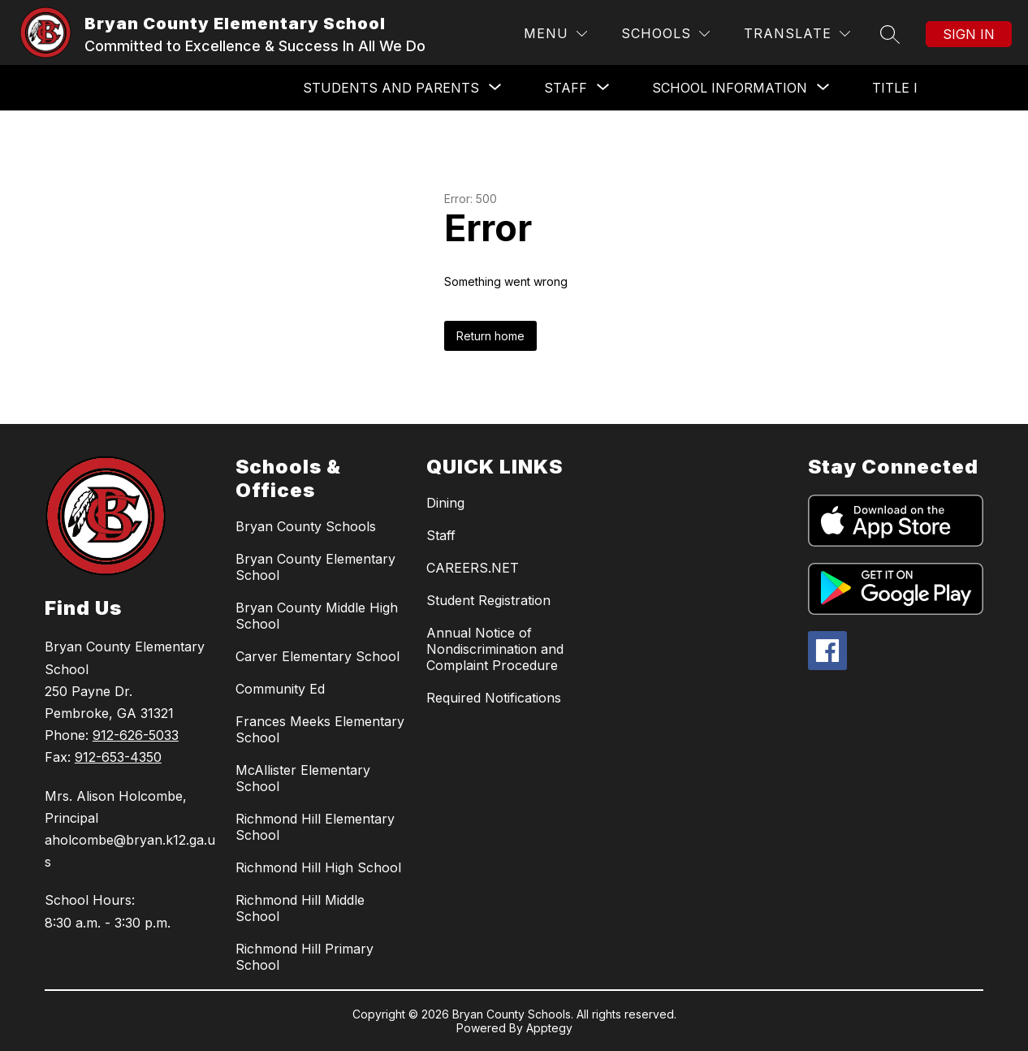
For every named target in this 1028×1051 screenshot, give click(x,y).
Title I (895, 88)
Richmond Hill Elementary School (315, 827)
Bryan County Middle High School (316, 615)
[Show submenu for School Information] (729, 87)
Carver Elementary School (317, 656)
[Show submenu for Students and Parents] (391, 87)
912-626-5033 (136, 735)
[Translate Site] (797, 34)
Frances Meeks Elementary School (319, 729)
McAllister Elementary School (302, 778)
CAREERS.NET (472, 568)
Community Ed (280, 689)
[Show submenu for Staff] (565, 87)
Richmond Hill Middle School (300, 908)
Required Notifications (493, 698)
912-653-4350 (118, 757)
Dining (445, 503)
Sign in (969, 34)
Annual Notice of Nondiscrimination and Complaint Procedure (495, 649)
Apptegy (549, 1028)
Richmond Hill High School (318, 867)
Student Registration (488, 600)
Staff (441, 535)
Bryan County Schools (305, 526)
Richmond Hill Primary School (304, 957)
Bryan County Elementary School (315, 567)
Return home (490, 336)
